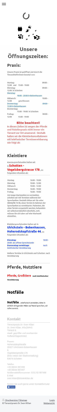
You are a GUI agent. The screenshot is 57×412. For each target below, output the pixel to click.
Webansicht (49, 403)
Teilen (11, 387)
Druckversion (10, 400)
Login (52, 400)
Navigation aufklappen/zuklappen (28, 4)
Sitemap (23, 400)
